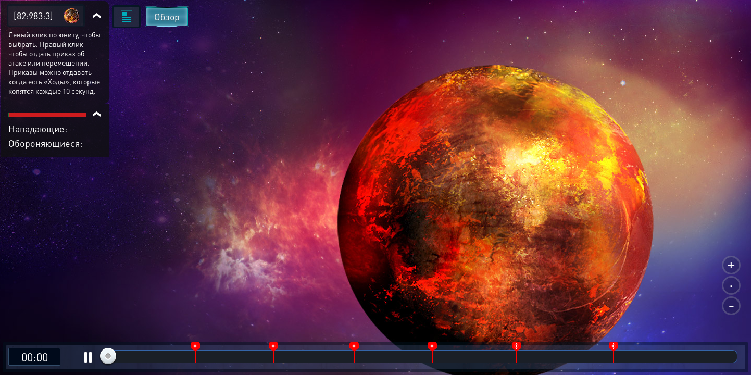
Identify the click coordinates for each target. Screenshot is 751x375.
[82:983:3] (33, 15)
